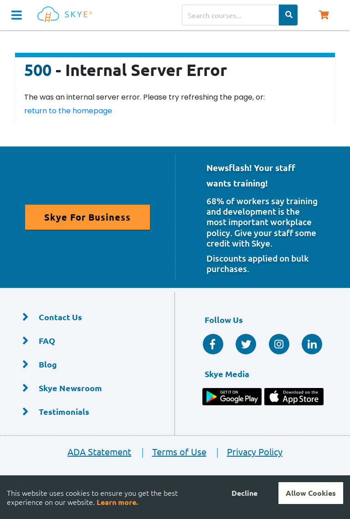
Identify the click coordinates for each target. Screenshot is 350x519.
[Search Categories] (288, 15)
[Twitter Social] (246, 344)
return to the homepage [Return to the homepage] (68, 111)
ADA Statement (99, 451)
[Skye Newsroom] (87, 388)
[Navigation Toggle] (16, 15)
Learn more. (117, 502)
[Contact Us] (87, 317)
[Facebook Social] (213, 344)
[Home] (66, 14)
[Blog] (87, 364)
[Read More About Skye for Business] (87, 217)
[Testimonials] (87, 412)
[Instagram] (279, 344)
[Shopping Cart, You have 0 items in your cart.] (324, 15)
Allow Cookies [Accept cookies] (311, 493)
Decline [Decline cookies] (244, 493)
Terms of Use (169, 451)
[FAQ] (87, 341)
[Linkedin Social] (312, 344)
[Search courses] (230, 15)
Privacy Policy (245, 451)
